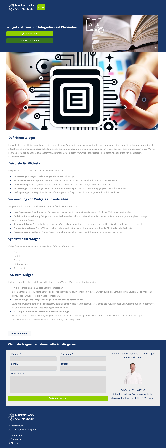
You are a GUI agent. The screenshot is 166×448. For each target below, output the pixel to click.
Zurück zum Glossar (19, 333)
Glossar (41, 7)
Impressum (15, 435)
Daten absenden (58, 398)
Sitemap (14, 443)
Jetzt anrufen (30, 33)
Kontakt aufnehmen (30, 40)
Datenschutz (16, 439)
